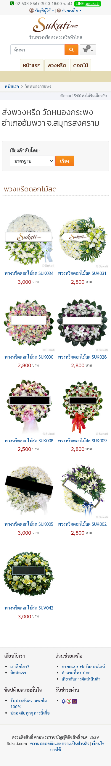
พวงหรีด (56, 65)
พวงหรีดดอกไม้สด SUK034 (28, 273)
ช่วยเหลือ (70, 10)
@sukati (92, 3)
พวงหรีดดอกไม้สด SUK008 (28, 440)
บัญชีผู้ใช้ (43, 10)
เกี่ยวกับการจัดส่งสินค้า (81, 678)
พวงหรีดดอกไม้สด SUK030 (28, 356)
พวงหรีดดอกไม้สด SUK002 (82, 524)
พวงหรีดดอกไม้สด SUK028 (82, 356)
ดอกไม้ (80, 65)
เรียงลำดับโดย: (25, 150)
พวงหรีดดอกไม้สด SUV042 (28, 607)
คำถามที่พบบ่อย (76, 672)
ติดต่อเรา (18, 672)
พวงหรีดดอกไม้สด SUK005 (28, 524)
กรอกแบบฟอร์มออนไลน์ (83, 666)
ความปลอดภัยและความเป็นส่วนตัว (59, 743)
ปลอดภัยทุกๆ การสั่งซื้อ (30, 712)
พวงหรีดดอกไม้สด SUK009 (82, 440)
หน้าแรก (32, 65)
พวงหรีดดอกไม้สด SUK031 (82, 273)
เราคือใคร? (19, 666)
